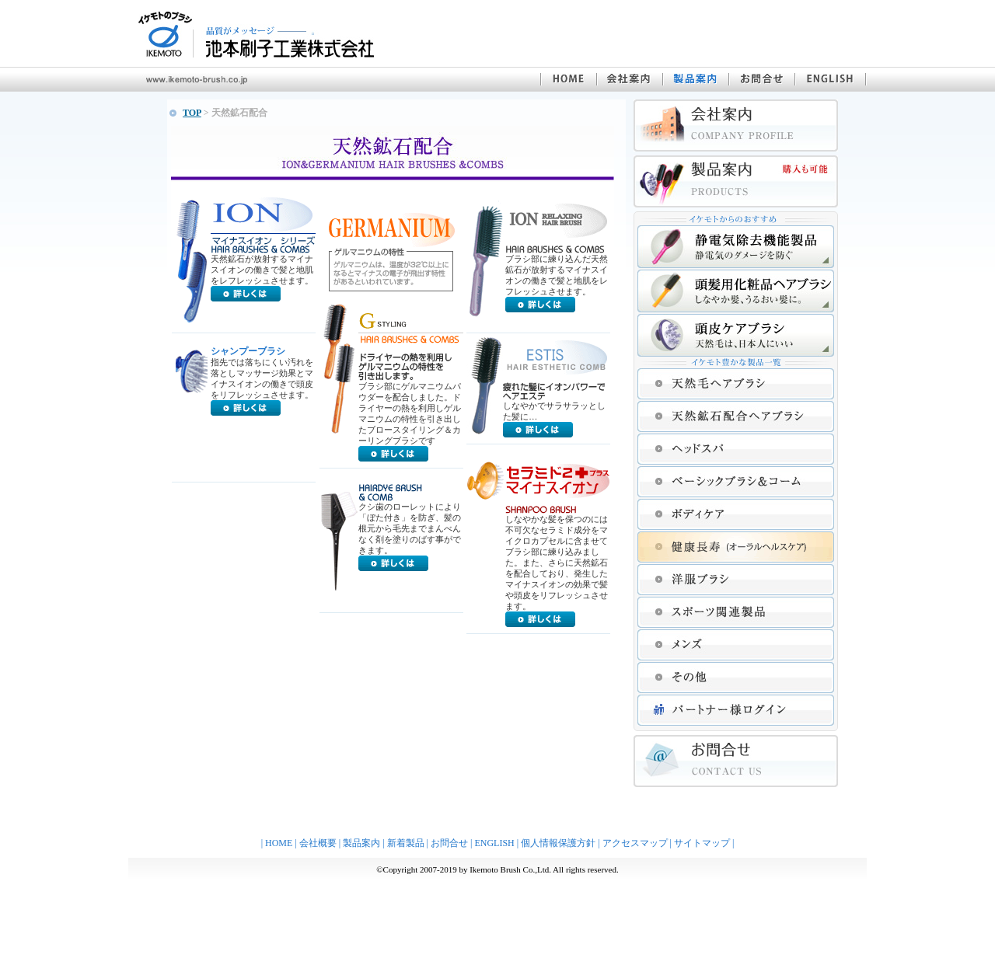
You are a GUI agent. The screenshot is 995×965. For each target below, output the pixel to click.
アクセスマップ (635, 843)
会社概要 (318, 843)
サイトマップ (702, 843)
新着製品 (405, 843)
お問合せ (761, 79)
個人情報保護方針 (558, 843)
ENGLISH (830, 79)
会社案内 (629, 79)
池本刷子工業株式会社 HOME (568, 79)
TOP (192, 112)
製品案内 (361, 843)
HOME (278, 843)
